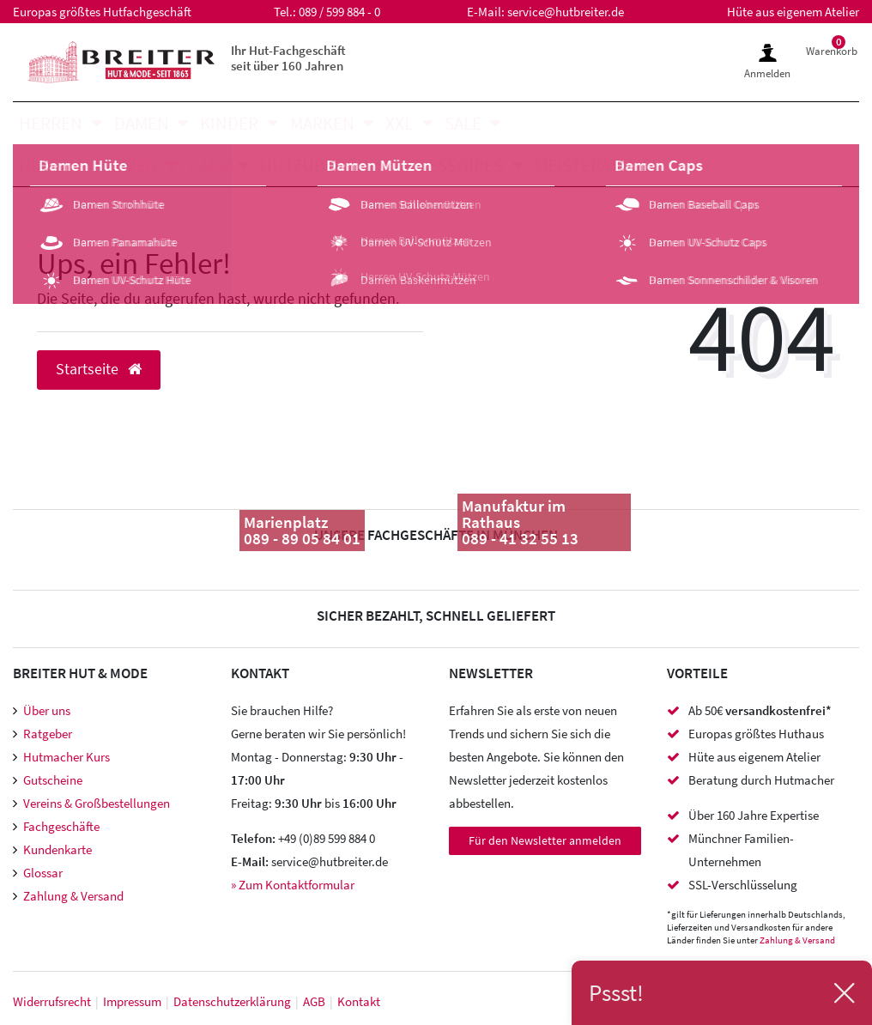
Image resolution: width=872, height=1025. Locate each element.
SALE (463, 123)
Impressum (132, 1001)
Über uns (46, 710)
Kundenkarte (57, 849)
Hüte (40, 165)
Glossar (43, 872)
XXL (399, 123)
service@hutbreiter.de (565, 11)
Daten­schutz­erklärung (232, 1001)
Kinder (229, 123)
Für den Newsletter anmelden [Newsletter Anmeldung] (545, 840)
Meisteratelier (598, 165)
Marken (322, 123)
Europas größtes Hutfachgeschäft (102, 11)
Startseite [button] (99, 369)
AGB (314, 1001)
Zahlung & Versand (73, 896)
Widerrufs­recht (52, 1001)
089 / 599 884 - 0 (339, 11)
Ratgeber (47, 733)
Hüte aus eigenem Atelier (793, 11)
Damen (141, 123)
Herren (50, 123)
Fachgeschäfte (61, 826)
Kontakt (358, 1001)
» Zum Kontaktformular (292, 884)
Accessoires (451, 165)
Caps (208, 165)
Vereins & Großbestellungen (96, 803)
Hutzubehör (314, 165)
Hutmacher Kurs (66, 757)
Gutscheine (52, 780)
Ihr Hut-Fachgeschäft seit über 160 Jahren (288, 58)
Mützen (126, 165)
